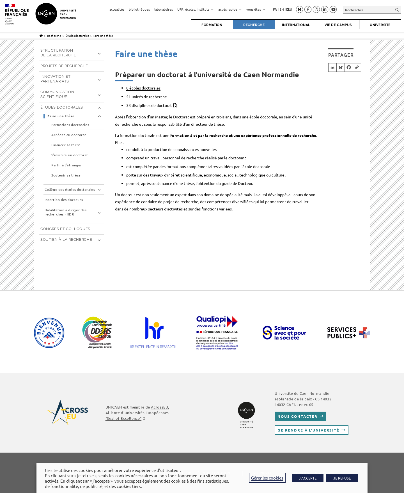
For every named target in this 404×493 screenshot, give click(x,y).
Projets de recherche (64, 66)
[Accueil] (41, 35)
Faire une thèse (103, 35)
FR (275, 9)
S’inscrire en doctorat (69, 155)
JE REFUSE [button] (342, 478)
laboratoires (163, 9)
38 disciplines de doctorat (149, 105)
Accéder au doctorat (68, 135)
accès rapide (230, 9)
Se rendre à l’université (308, 430)
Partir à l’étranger (66, 165)
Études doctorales (61, 107)
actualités (116, 9)
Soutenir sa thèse (66, 175)
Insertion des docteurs (64, 200)
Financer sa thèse (66, 145)
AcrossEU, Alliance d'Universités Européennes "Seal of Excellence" (137, 413)
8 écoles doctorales (143, 87)
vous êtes (255, 9)
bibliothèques (139, 9)
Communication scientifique (57, 94)
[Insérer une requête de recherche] (372, 9)
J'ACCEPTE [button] (307, 478)
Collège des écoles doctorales (70, 189)
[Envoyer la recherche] (397, 9)
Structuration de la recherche (58, 52)
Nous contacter (297, 416)
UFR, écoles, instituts (195, 9)
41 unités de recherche (146, 96)
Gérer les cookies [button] (267, 477)
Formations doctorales (70, 125)
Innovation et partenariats (55, 78)
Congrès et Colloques (65, 229)
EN (281, 9)
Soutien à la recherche (66, 239)
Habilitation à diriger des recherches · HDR (66, 212)
